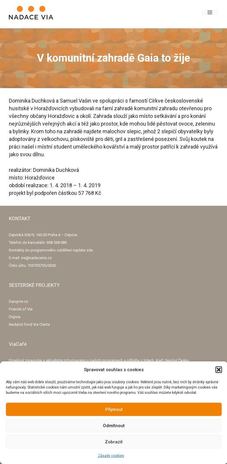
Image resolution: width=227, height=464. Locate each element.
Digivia (14, 317)
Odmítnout (114, 425)
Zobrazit (114, 442)
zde (89, 250)
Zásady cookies (111, 456)
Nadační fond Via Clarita (29, 324)
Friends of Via (21, 309)
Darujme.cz (18, 301)
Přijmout (114, 409)
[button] (219, 370)
